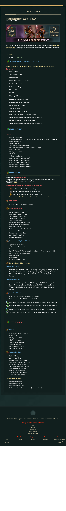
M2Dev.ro (33, 425)
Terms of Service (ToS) (59, 439)
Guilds (19, 441)
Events (6, 441)
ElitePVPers (33, 429)
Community (46, 439)
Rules (59, 442)
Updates (7, 442)
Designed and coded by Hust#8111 (33, 423)
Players (20, 439)
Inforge (33, 427)
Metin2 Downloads (33, 431)
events (37, 12)
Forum (28, 12)
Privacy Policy (59, 441)
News (6, 439)
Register (33, 439)
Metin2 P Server (33, 433)
